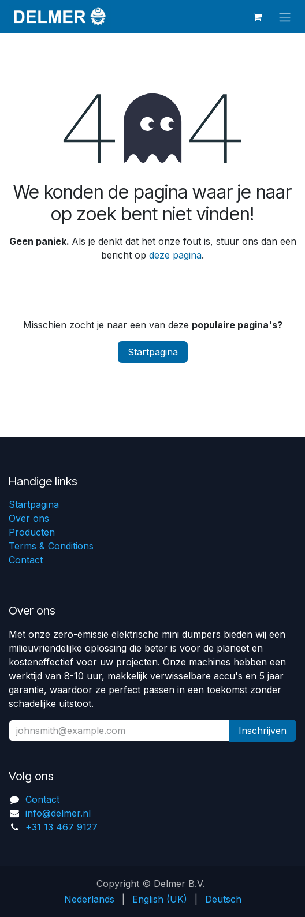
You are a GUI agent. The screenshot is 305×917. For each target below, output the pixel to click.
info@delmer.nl (58, 813)
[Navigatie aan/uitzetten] (284, 17)
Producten (32, 532)
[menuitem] (89, 899)
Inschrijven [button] (263, 730)
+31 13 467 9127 (61, 827)
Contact (26, 560)
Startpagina (153, 352)
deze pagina (175, 255)
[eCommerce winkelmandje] (257, 16)
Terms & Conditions (51, 546)
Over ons (29, 518)
